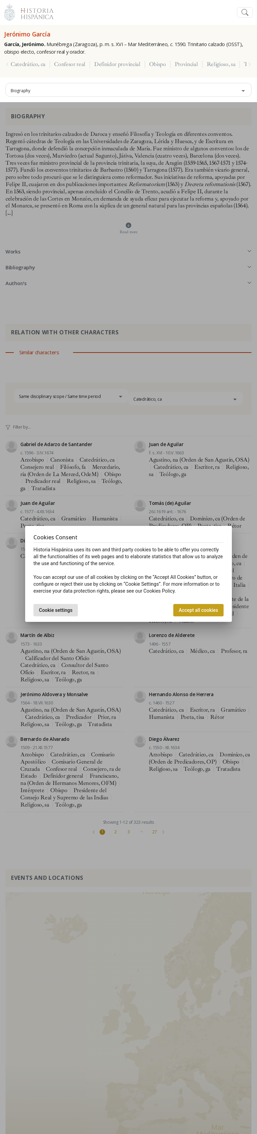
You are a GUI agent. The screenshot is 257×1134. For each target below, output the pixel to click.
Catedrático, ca (28, 64)
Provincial (186, 64)
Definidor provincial (117, 64)
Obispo (157, 64)
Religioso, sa (221, 64)
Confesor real (69, 64)
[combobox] (128, 90)
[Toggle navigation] (245, 12)
